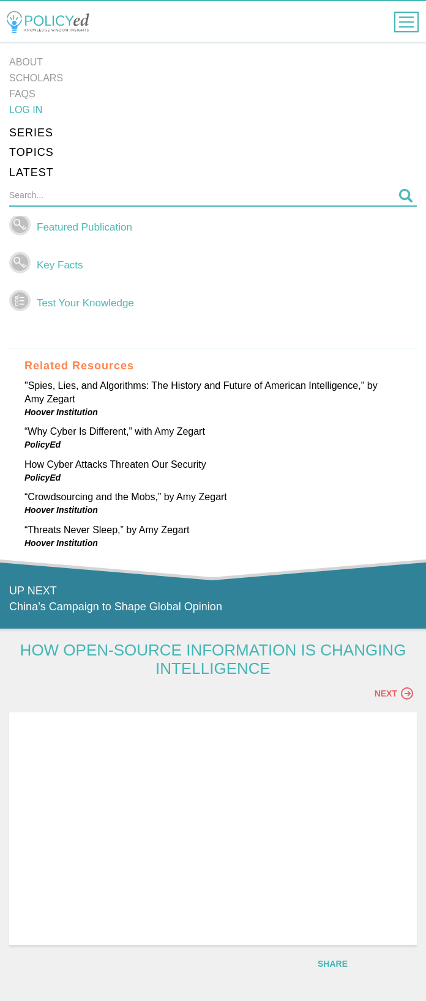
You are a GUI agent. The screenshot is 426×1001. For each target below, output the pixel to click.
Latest (31, 172)
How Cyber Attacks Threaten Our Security (115, 464)
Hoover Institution (61, 412)
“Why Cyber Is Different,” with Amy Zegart (114, 431)
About (26, 62)
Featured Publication (84, 227)
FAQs (22, 94)
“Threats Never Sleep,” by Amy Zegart (106, 530)
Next (394, 693)
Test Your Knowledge (85, 303)
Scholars (36, 78)
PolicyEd (42, 444)
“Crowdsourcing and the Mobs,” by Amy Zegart (125, 497)
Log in (25, 110)
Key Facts (60, 265)
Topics (31, 152)
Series (31, 133)
